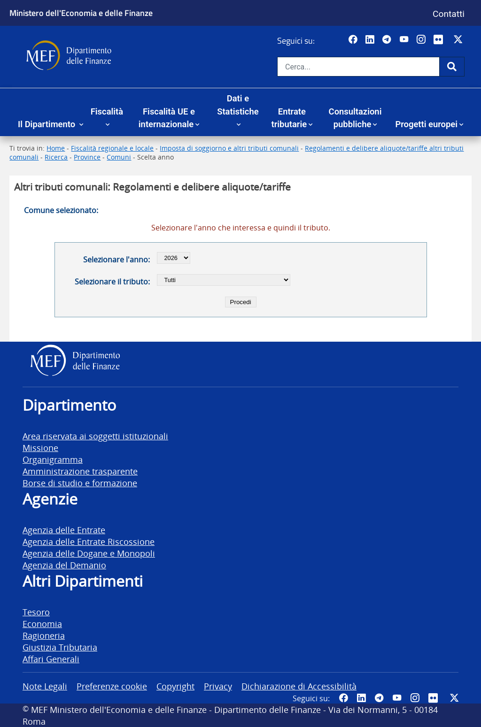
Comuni (119, 157)
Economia (42, 623)
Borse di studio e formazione (80, 483)
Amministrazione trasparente (80, 471)
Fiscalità (107, 111)
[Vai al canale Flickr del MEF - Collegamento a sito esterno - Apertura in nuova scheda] (441, 39)
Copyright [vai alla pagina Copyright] (175, 686)
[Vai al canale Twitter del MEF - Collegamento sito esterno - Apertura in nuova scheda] (459, 39)
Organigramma (53, 459)
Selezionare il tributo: (112, 281)
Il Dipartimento (48, 124)
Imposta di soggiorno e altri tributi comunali (229, 148)
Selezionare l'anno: (116, 259)
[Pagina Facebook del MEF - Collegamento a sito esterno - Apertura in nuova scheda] (354, 39)
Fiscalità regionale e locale (112, 148)
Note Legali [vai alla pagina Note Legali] (45, 686)
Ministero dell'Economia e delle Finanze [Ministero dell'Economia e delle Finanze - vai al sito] (81, 12)
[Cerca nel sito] (358, 67)
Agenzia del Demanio (64, 565)
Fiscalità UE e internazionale (167, 118)
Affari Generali (51, 659)
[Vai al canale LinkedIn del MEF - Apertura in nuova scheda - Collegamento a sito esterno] (370, 39)
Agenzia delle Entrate (64, 530)
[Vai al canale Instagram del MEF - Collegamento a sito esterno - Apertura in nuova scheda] (422, 39)
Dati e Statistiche (237, 104)
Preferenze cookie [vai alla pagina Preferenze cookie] (112, 686)
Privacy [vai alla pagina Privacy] (218, 686)
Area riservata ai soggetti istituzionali (95, 436)
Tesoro (36, 612)
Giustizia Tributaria (60, 647)
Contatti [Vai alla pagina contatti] (449, 13)
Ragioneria (44, 635)
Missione (40, 447)
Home (56, 148)
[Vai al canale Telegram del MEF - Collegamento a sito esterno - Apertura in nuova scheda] (387, 39)
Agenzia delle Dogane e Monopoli (89, 553)
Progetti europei (426, 124)
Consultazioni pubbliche (355, 118)
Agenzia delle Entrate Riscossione (89, 541)
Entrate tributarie (289, 118)
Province (87, 157)
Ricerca (56, 157)
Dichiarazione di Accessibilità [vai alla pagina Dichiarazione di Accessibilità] (299, 686)
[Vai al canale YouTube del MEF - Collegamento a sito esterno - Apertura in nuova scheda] (405, 39)
